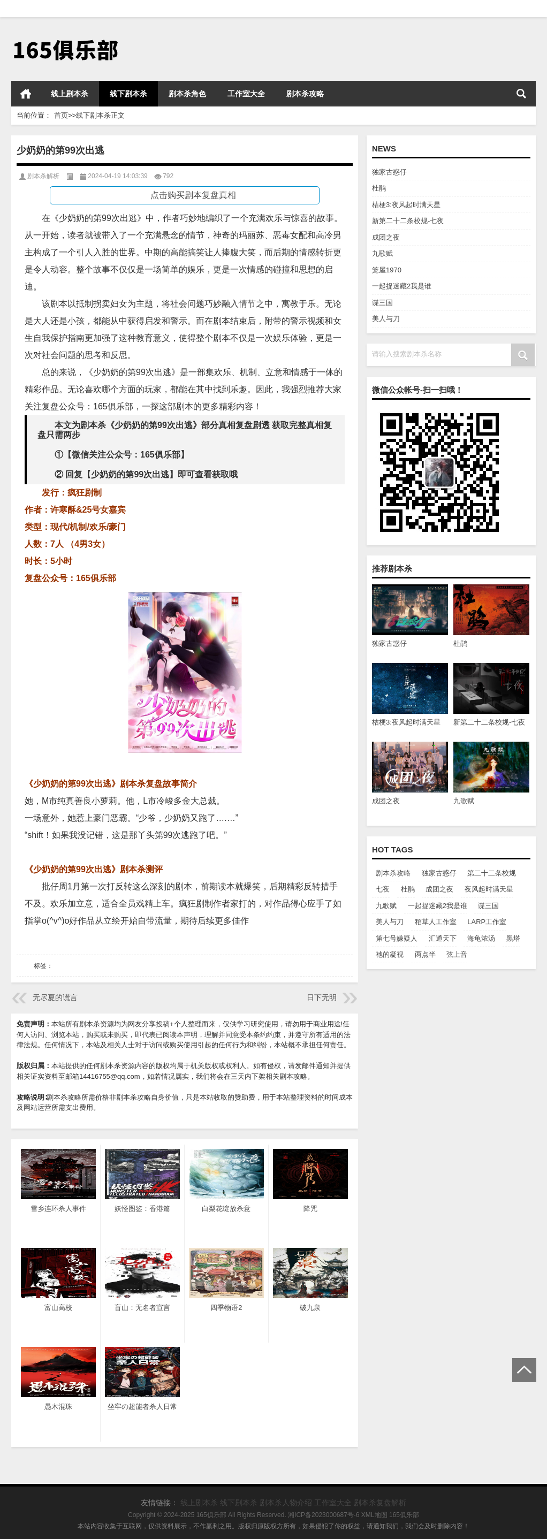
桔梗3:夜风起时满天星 (406, 205)
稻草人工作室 (436, 922)
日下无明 (322, 997)
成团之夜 (386, 237)
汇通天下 (443, 938)
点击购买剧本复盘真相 (193, 195)
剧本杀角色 (187, 93)
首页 (25, 93)
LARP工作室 (486, 922)
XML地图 (374, 1515)
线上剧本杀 (69, 93)
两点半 (425, 954)
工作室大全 (246, 93)
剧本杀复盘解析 (380, 1502)
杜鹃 (379, 188)
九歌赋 (382, 253)
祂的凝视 (390, 954)
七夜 (383, 889)
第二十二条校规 (491, 873)
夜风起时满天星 (489, 889)
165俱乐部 (404, 1515)
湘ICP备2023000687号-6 (323, 1515)
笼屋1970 (386, 270)
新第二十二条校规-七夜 (408, 221)
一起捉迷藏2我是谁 (401, 286)
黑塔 (513, 938)
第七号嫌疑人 (396, 938)
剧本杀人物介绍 (286, 1502)
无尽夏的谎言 (55, 997)
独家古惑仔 (389, 172)
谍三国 (382, 303)
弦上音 (456, 954)
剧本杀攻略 (305, 93)
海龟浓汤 (481, 938)
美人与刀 (386, 319)
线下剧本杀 (128, 93)
